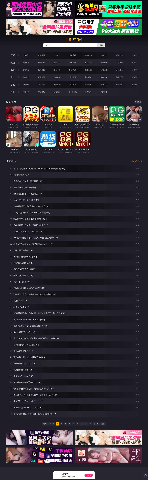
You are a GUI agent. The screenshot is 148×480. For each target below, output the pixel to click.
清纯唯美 (104, 77)
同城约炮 (25, 92)
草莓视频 (57, 92)
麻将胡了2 (88, 55)
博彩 (13, 55)
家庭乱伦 (41, 84)
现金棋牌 (119, 55)
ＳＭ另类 (135, 62)
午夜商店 (41, 92)
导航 (13, 91)
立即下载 (89, 475)
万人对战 (57, 55)
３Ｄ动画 (72, 62)
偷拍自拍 (41, 70)
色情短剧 (104, 92)
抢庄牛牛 (135, 55)
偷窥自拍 (25, 77)
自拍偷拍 (41, 62)
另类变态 (135, 70)
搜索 (101, 45)
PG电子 (26, 55)
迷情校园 (88, 84)
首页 (44, 424)
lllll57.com (74, 40)
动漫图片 (72, 77)
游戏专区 (72, 55)
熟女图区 (119, 77)
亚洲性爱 (25, 70)
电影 (13, 69)
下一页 (96, 424)
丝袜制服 (104, 62)
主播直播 (119, 62)
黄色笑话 (119, 84)
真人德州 (41, 55)
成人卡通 (57, 70)
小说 (13, 84)
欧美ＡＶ (57, 62)
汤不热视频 (73, 92)
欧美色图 (57, 77)
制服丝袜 (88, 70)
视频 (13, 62)
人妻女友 (57, 84)
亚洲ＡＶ (25, 62)
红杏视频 (88, 92)
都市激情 (25, 84)
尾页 (103, 424)
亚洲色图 (41, 77)
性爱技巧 (135, 84)
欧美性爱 (72, 70)
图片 (13, 77)
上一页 (52, 424)
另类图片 (135, 77)
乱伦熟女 (119, 70)
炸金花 (103, 55)
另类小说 (104, 84)
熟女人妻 (88, 62)
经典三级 (104, 70)
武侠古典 (72, 84)
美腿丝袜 (88, 77)
